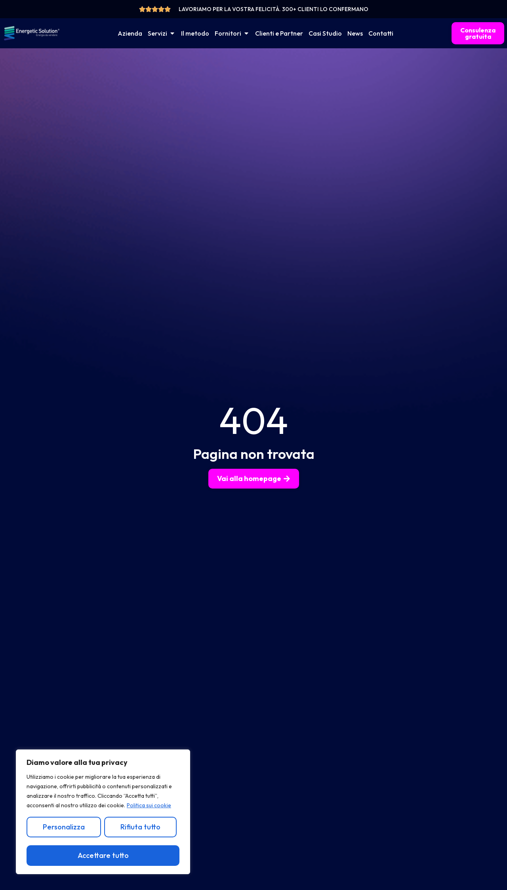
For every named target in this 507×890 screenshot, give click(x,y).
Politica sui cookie (149, 805)
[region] (103, 812)
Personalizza (64, 826)
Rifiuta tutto (140, 826)
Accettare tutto (103, 855)
